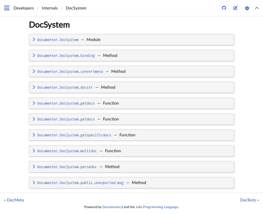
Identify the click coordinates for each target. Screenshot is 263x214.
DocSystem (49, 25)
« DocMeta (14, 200)
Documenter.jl (112, 207)
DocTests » (249, 200)
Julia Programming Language (157, 207)
